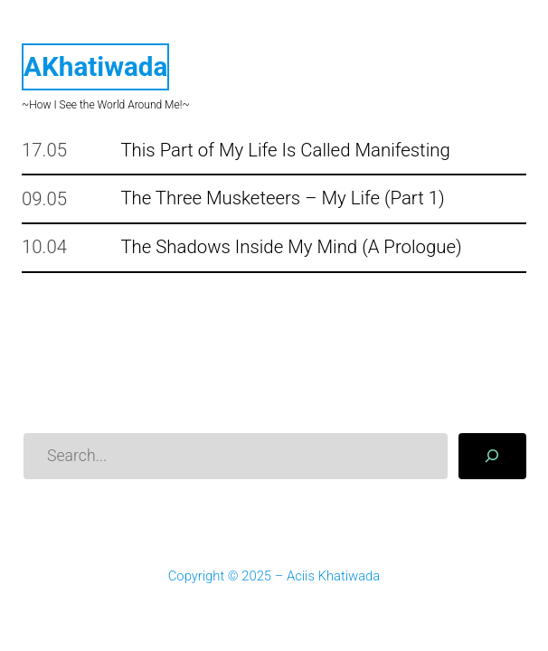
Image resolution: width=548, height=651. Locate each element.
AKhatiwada (95, 66)
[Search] (492, 456)
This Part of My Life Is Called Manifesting (284, 150)
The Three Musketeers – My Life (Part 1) (282, 198)
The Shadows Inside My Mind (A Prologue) (290, 247)
